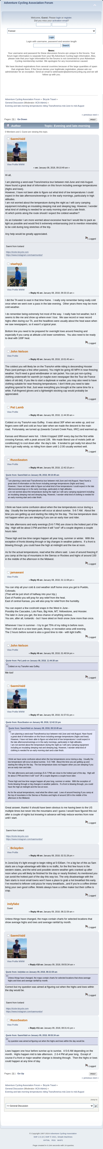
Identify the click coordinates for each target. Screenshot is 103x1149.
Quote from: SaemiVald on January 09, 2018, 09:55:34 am (32, 1035)
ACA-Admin (40, 102)
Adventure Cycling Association (63, 1133)
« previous (87, 115)
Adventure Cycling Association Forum (28, 2)
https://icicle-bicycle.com (17, 252)
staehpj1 (16, 264)
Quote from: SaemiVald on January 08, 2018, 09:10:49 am (32, 475)
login (58, 17)
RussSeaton (19, 459)
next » (96, 115)
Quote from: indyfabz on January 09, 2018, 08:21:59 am (31, 972)
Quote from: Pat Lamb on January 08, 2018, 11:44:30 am (32, 661)
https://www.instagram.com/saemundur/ (24, 255)
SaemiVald (17, 138)
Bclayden (17, 848)
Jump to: (94, 1099)
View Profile (12, 164)
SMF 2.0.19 (39, 1137)
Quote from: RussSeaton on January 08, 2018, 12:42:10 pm (33, 722)
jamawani (17, 572)
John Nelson (19, 351)
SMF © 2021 (50, 1137)
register (67, 17)
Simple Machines (64, 1137)
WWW (22, 164)
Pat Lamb (17, 407)
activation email (59, 20)
